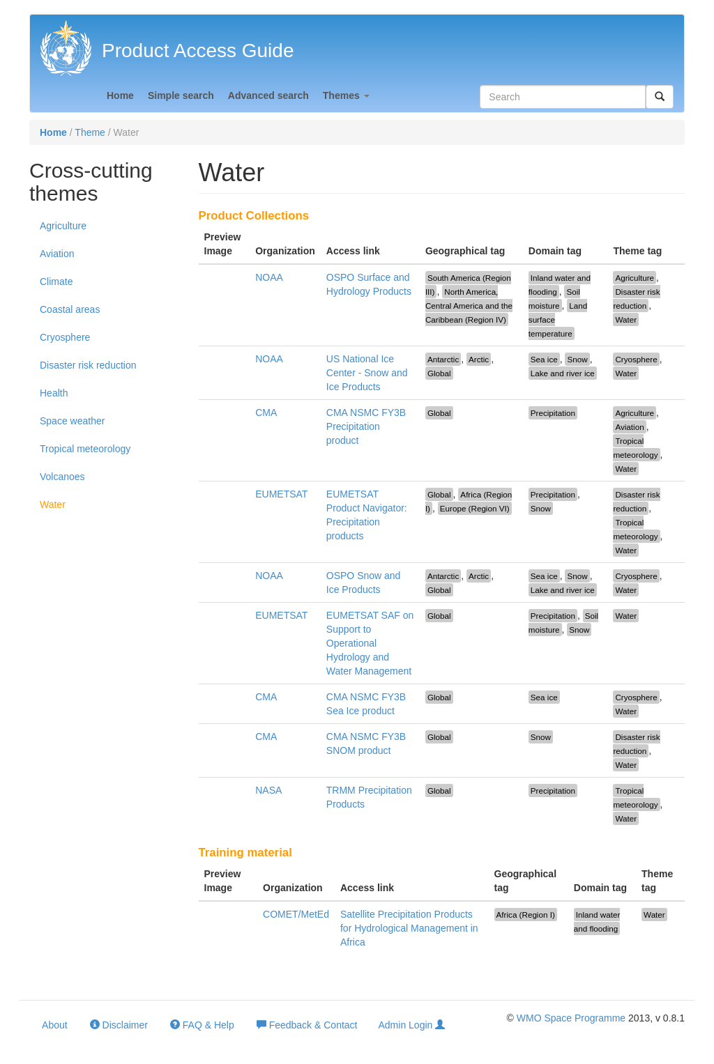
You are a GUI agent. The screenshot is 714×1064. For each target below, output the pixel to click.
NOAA (269, 277)
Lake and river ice (563, 373)
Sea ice (544, 359)
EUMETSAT (281, 494)
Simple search (181, 95)
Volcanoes (62, 476)
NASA (268, 790)
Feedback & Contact (307, 1025)
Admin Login (412, 1025)
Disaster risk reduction (88, 365)
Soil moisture (554, 298)
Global (439, 373)
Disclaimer (119, 1025)
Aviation (57, 253)
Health (54, 393)
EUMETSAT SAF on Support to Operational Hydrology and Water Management (370, 643)
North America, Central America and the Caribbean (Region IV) (468, 305)
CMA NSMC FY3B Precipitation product (366, 426)
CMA (266, 412)
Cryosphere (65, 337)
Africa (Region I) (525, 914)
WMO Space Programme (571, 1018)
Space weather (72, 420)
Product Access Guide (198, 50)
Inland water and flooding (597, 921)
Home (120, 95)
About (54, 1025)
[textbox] (563, 97)
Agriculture (63, 225)
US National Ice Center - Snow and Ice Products (367, 372)
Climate (56, 281)
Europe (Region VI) (475, 508)
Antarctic (443, 359)
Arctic (479, 359)
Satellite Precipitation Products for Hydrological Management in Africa (409, 928)
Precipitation (553, 412)
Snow (577, 359)
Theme (90, 132)
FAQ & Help (202, 1025)
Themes (346, 95)
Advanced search (268, 95)
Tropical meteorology (85, 448)
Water (53, 504)
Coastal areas (70, 309)
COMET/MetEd (296, 914)
